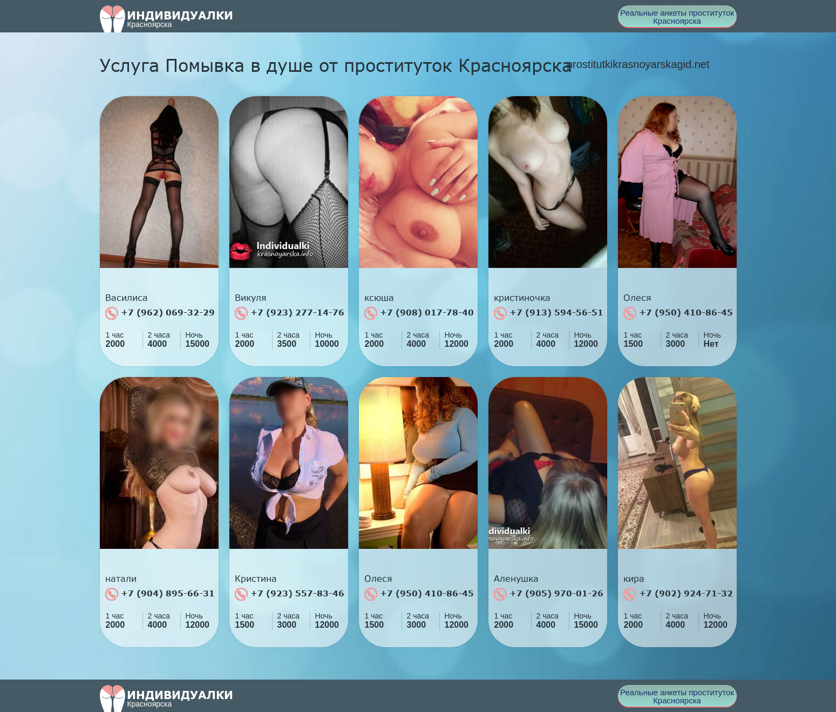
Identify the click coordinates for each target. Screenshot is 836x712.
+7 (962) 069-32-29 (160, 313)
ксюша (379, 297)
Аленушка (516, 578)
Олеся (637, 297)
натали (121, 578)
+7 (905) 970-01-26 (548, 594)
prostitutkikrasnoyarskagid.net (638, 64)
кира (633, 578)
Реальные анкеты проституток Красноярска (677, 16)
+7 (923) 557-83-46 (289, 594)
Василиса (126, 297)
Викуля (251, 297)
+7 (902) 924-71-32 (678, 594)
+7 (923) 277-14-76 (289, 313)
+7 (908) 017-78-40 (419, 313)
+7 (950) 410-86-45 (678, 313)
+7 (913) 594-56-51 (548, 313)
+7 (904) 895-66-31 (160, 594)
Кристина (256, 578)
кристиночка (522, 297)
